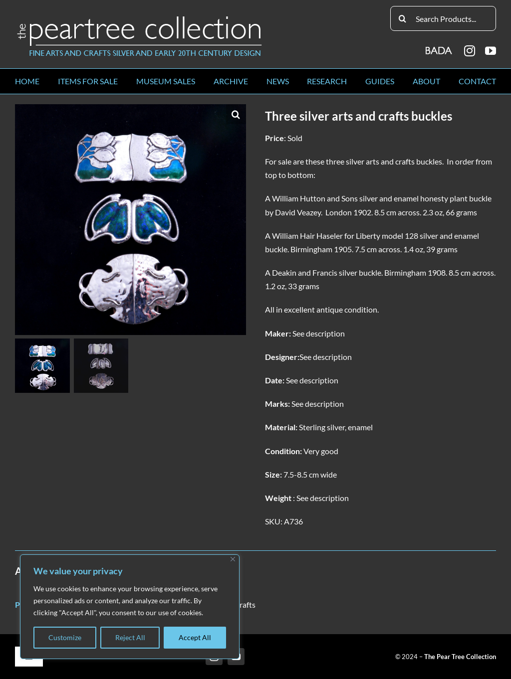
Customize (64, 637)
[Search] (402, 18)
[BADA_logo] (439, 47)
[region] (130, 606)
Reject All (130, 637)
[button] (236, 114)
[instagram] (469, 50)
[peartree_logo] (139, 18)
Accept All (195, 637)
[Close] (233, 559)
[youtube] (490, 50)
